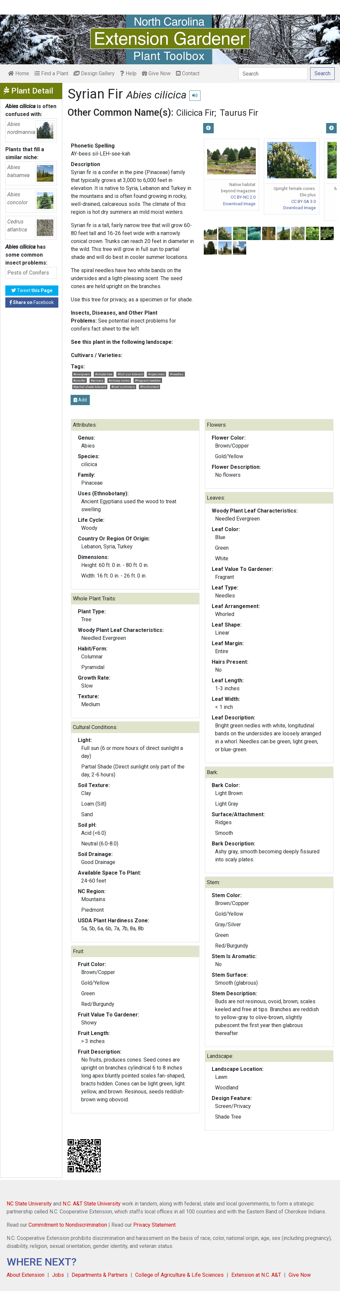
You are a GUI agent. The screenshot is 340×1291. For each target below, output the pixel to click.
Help (128, 73)
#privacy (97, 380)
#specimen (156, 374)
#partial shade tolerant (89, 387)
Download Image (239, 203)
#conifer (79, 380)
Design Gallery (94, 73)
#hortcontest (149, 387)
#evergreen (81, 374)
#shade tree (103, 374)
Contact (187, 73)
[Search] (273, 73)
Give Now (156, 73)
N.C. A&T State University (92, 1203)
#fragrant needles (148, 380)
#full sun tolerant (130, 374)
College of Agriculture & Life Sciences (179, 1275)
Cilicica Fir (195, 113)
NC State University (29, 1203)
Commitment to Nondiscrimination (67, 1225)
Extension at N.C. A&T (256, 1275)
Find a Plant (51, 73)
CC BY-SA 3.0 (303, 201)
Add (80, 399)
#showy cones (119, 380)
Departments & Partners (100, 1275)
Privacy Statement (154, 1225)
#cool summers (123, 387)
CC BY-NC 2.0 (243, 197)
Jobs (58, 1275)
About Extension (25, 1275)
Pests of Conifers (28, 273)
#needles (177, 374)
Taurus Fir (239, 113)
